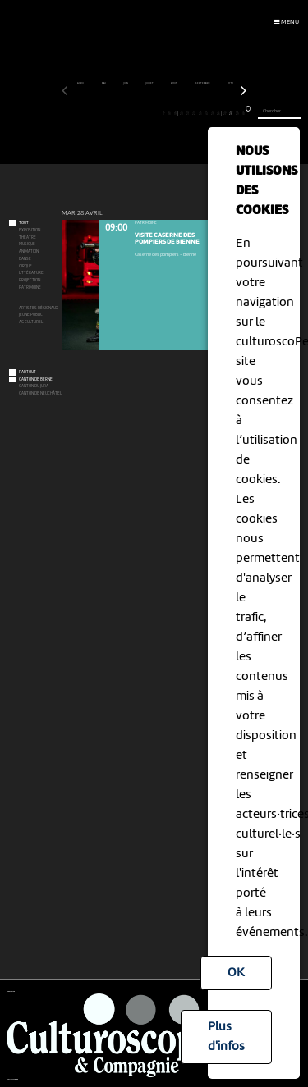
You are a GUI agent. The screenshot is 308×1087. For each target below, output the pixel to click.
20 (182, 113)
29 (237, 113)
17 (163, 113)
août (174, 83)
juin (126, 83)
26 (218, 113)
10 (120, 113)
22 (194, 113)
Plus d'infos (226, 1037)
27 (225, 113)
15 (151, 113)
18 (169, 113)
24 (206, 113)
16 (157, 113)
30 (243, 113)
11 (126, 113)
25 (212, 113)
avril (81, 83)
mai (104, 83)
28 (231, 113)
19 (174, 113)
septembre (203, 83)
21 (188, 113)
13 (138, 113)
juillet (149, 83)
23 (200, 113)
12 (133, 113)
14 (145, 113)
